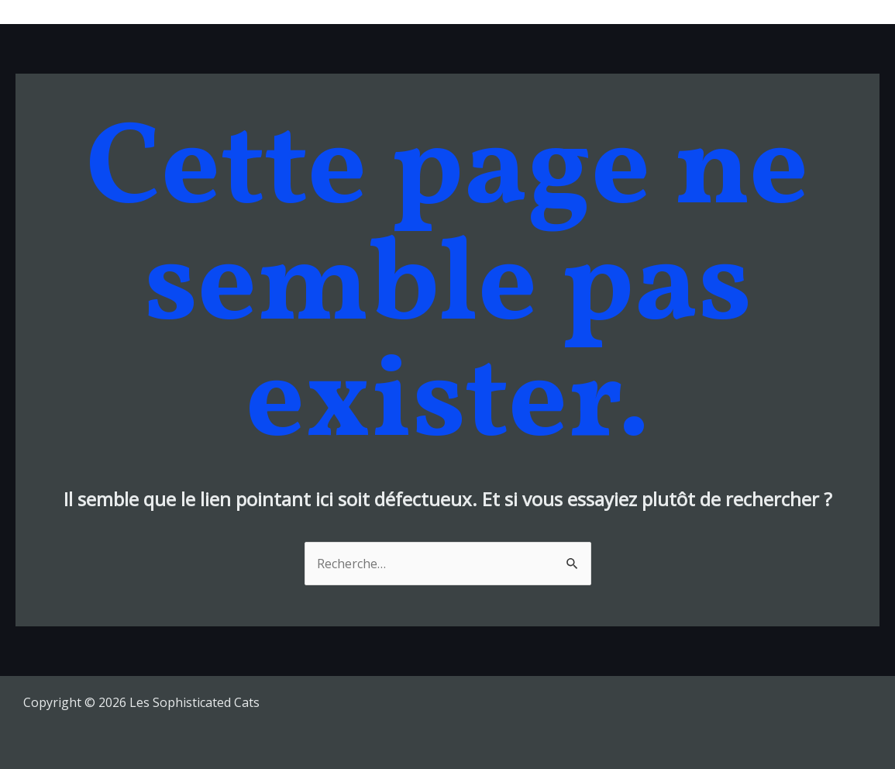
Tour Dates (595, 11)
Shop (776, 11)
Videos (716, 11)
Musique (512, 11)
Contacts (841, 11)
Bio (663, 11)
